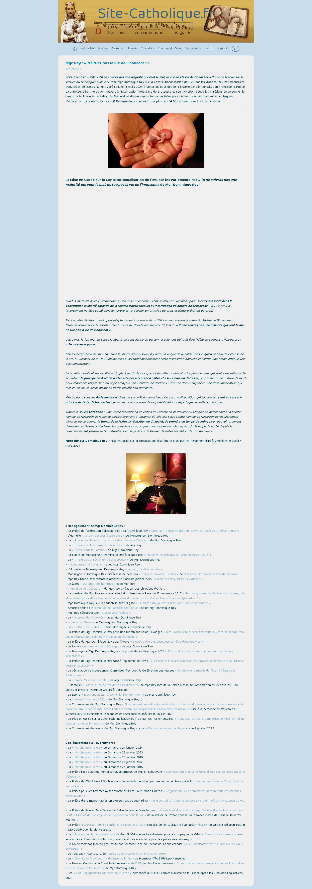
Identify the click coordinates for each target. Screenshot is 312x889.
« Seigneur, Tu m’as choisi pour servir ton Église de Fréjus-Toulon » (194, 531)
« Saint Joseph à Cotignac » (86, 565)
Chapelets (147, 49)
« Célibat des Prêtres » (87, 627)
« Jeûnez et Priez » (81, 623)
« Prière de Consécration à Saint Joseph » (100, 560)
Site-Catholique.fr (156, 14)
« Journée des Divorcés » (89, 618)
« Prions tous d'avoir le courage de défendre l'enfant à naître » (200, 810)
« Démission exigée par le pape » (167, 729)
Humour (222, 49)
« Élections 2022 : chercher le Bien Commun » (112, 695)
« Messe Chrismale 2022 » (89, 700)
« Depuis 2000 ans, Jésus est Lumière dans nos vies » (166, 642)
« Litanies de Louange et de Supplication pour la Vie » (109, 815)
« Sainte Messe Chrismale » (90, 680)
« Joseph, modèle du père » (144, 570)
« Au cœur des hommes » (98, 584)
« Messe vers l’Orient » (115, 613)
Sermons (118, 49)
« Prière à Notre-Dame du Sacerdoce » (98, 545)
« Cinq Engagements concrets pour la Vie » (102, 873)
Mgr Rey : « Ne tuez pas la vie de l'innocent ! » (108, 63)
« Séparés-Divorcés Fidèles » (159, 574)
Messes (103, 49)
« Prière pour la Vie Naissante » (93, 835)
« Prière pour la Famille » (89, 550)
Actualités (87, 49)
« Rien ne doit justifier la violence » (178, 579)
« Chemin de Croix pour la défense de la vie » (103, 859)
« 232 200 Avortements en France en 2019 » (137, 854)
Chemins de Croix (169, 49)
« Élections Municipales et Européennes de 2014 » (177, 555)
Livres (209, 49)
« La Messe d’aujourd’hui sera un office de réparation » (173, 603)
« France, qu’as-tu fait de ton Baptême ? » (110, 685)
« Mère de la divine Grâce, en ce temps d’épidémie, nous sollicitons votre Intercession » (154, 663)
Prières (132, 49)
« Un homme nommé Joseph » (100, 647)
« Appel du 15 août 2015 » (85, 589)
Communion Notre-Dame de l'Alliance (212, 574)
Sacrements (193, 49)
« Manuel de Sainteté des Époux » (117, 608)
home (74, 49)
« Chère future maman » (219, 835)
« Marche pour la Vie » (87, 748)
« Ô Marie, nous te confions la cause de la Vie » (113, 825)
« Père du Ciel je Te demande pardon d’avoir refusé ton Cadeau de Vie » (155, 803)
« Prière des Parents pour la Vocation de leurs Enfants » (110, 541)
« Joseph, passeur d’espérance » (103, 536)
